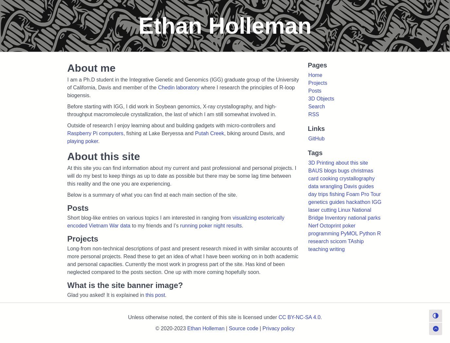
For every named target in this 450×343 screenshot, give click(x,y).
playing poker (82, 141)
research (318, 241)
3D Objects (321, 98)
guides (337, 202)
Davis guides (359, 186)
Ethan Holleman (206, 328)
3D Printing (321, 163)
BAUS (315, 170)
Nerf (313, 225)
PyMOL (349, 233)
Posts (314, 91)
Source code (243, 328)
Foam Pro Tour (363, 194)
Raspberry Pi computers (95, 133)
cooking (329, 178)
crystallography (357, 178)
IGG (376, 202)
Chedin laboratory (178, 87)
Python (367, 233)
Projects (317, 83)
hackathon (358, 202)
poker (348, 225)
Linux (344, 210)
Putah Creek (209, 133)
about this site (352, 163)
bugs (344, 170)
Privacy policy (278, 328)
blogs (330, 170)
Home (315, 75)
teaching (318, 249)
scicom (338, 241)
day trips (318, 194)
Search (316, 106)
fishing (337, 194)
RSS (313, 114)
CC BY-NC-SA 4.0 (299, 317)
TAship (356, 241)
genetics (318, 202)
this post (155, 295)
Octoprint (330, 225)
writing (337, 249)
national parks (364, 218)
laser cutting (322, 210)
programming (323, 233)
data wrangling (325, 186)
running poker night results (211, 225)
